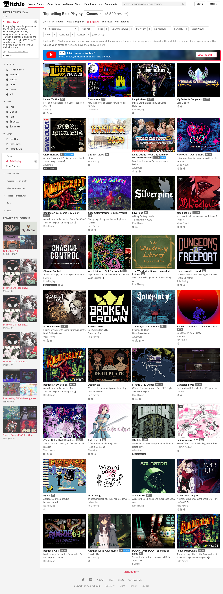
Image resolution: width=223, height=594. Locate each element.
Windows (12, 74)
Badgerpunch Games (53, 557)
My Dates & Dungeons (189, 99)
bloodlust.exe (184, 212)
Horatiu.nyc (138, 447)
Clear (24, 12)
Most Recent (122, 21)
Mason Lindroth (51, 502)
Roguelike (178, 29)
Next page (130, 571)
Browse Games (36, 3)
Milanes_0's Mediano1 (15, 324)
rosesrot (180, 161)
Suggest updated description (15, 51)
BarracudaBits (94, 333)
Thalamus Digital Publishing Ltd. (58, 222)
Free (10, 106)
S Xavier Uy (93, 554)
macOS (11, 79)
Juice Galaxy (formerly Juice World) (107, 212)
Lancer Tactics (51, 99)
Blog (121, 580)
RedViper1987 (10, 254)
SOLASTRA (138, 495)
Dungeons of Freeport (189, 270)
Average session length (15, 181)
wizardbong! (94, 495)
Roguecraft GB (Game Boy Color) (61, 212)
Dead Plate (94, 384)
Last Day (12, 139)
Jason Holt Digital (140, 391)
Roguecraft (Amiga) (187, 550)
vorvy (135, 502)
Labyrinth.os (139, 99)
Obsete (180, 391)
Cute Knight (94, 439)
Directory (109, 586)
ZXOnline (92, 106)
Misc (7, 210)
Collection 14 (10, 250)
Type (7, 203)
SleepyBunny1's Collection (18, 435)
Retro (100, 29)
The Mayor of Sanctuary (145, 326)
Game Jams (53, 3)
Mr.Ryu (135, 164)
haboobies (93, 502)
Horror (48, 34)
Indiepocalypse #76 (187, 439)
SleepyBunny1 (10, 438)
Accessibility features (14, 195)
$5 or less (12, 121)
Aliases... (9, 55)
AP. (133, 281)
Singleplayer (160, 29)
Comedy (81, 34)
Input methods (11, 173)
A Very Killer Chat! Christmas (59, 439)
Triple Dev (137, 560)
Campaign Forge (185, 384)
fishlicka (91, 222)
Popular (60, 21)
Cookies (145, 586)
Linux (10, 84)
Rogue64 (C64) (51, 550)
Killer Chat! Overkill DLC (190, 154)
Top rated (107, 21)
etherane (181, 336)
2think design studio (53, 161)
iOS (9, 94)
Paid (10, 116)
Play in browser (15, 69)
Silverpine (137, 212)
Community (111, 3)
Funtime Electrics (185, 278)
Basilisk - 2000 (96, 154)
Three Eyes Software (142, 219)
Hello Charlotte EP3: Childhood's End (197, 326)
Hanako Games (95, 447)
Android (11, 89)
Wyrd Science (94, 278)
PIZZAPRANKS (184, 447)
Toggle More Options (20, 166)
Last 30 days (14, 149)
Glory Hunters (51, 154)
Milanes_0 (8, 291)
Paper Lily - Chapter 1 (189, 495)
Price (7, 101)
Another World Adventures (103, 550)
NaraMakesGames (141, 333)
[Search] (183, 4)
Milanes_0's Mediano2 (15, 287)
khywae (47, 278)
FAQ (111, 580)
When (7, 134)
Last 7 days (13, 144)
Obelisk (136, 439)
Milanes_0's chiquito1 (15, 361)
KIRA (90, 158)
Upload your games (53, 44)
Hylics (46, 495)
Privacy (133, 586)
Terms (122, 586)
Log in (200, 3)
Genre (7, 156)
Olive (45, 106)
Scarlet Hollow (51, 326)
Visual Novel (197, 29)
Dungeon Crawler (120, 29)
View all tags (99, 34)
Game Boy (64, 34)
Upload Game (72, 3)
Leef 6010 (181, 502)
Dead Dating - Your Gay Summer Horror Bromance (150, 156)
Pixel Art (86, 29)
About (100, 580)
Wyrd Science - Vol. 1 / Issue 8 (105, 270)
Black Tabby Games (52, 333)
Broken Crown (96, 326)
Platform (8, 64)
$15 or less (13, 126)
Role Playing (13, 161)
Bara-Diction (183, 102)
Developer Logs (93, 3)
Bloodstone (94, 99)
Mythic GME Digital (143, 384)
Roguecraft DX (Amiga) (55, 384)
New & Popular (75, 21)
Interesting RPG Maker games (19, 398)
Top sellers (93, 21)
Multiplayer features (14, 188)
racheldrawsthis (95, 391)
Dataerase (137, 106)
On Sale (11, 111)
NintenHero (8, 401)
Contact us (135, 580)
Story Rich (141, 29)
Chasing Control (52, 270)
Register (213, 3)
